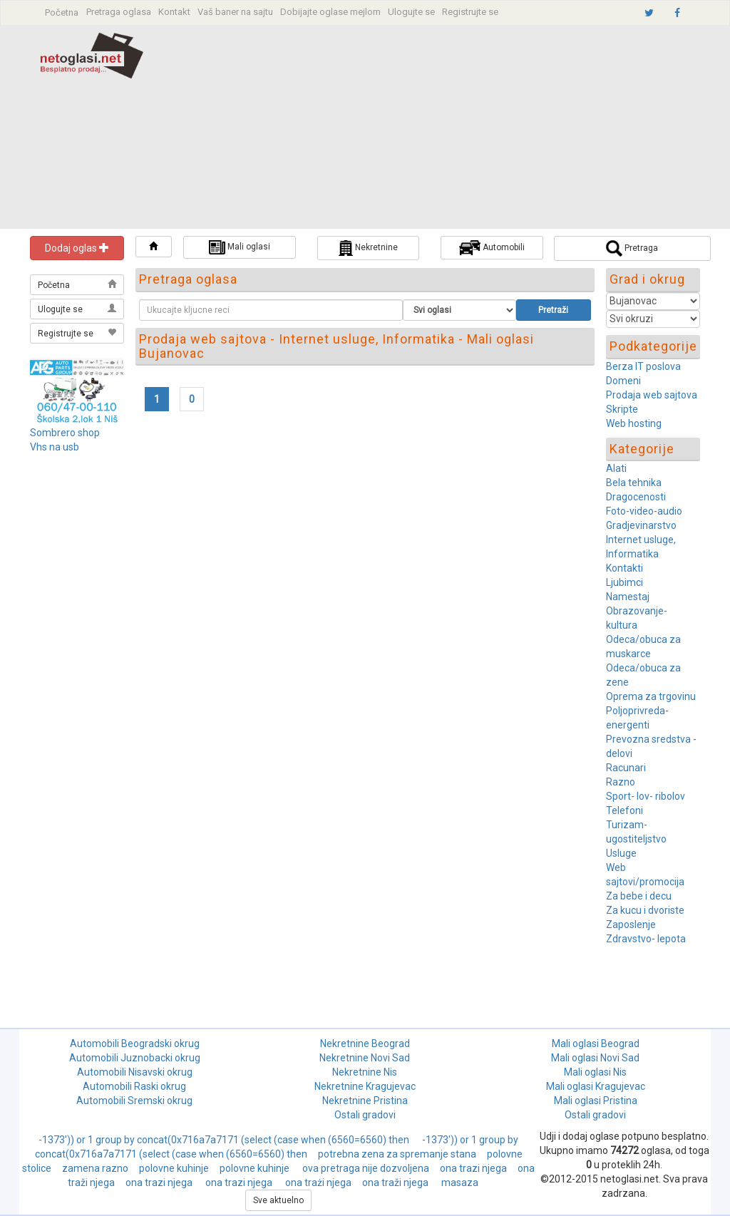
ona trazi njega (473, 1168)
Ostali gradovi (365, 1114)
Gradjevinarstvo (641, 525)
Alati (616, 468)
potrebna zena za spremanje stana (397, 1154)
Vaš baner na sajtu (235, 11)
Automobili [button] (492, 247)
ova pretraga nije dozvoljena (365, 1168)
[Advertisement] (452, 129)
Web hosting (634, 423)
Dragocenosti (636, 497)
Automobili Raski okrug (134, 1086)
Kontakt (174, 11)
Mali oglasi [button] (239, 247)
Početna (61, 12)
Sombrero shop (65, 432)
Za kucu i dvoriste (645, 910)
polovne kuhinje (174, 1168)
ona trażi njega (318, 1182)
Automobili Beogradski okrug (135, 1043)
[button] (153, 246)
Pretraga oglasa (118, 11)
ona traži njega (396, 1182)
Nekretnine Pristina (365, 1100)
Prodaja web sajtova (651, 395)
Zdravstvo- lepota (646, 938)
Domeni (623, 380)
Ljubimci (624, 582)
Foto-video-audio (644, 511)
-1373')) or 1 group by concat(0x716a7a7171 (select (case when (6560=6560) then (224, 1139)
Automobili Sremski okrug (134, 1100)
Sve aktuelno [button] (278, 1200)
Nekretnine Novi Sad (364, 1057)
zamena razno (95, 1168)
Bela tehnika (634, 482)
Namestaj (627, 596)
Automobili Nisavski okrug (134, 1072)
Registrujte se (470, 11)
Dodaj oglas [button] (77, 248)
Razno (620, 782)
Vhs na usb (54, 447)
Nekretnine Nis (364, 1072)
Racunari (626, 767)
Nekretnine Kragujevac (365, 1086)
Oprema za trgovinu (651, 696)
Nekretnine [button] (368, 248)
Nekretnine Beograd (365, 1043)
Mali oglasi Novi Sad (595, 1057)
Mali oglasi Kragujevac (595, 1086)
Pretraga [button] (632, 248)
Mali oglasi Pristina (595, 1100)
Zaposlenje (631, 924)
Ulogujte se (411, 11)
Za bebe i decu (639, 896)
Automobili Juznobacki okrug (134, 1057)
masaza (459, 1182)
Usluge (621, 853)
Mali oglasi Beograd (595, 1043)
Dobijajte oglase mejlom (330, 11)
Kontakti (624, 568)
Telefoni (624, 810)
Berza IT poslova (643, 366)
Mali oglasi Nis (595, 1072)
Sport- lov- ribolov (645, 796)
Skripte (622, 409)
